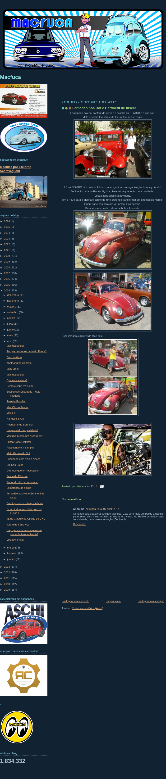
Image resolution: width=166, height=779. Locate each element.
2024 (7, 232)
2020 (7, 255)
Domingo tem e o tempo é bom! (25, 503)
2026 (7, 221)
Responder (79, 524)
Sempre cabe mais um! (20, 386)
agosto (11, 318)
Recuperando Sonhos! (20, 424)
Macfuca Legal (15, 540)
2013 (7, 566)
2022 (7, 244)
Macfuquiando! (15, 345)
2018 (7, 267)
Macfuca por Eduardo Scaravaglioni (15, 169)
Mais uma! (13, 368)
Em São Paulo (15, 464)
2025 (7, 227)
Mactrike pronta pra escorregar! (25, 436)
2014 (7, 290)
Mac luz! (11, 413)
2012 (7, 572)
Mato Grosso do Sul (18, 453)
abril (10, 341)
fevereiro (12, 553)
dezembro (13, 295)
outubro (12, 306)
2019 (7, 261)
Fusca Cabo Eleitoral (19, 441)
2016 (7, 278)
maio (10, 335)
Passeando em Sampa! (20, 447)
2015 (7, 284)
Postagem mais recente (75, 601)
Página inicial (113, 601)
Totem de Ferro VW (18, 524)
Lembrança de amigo (19, 487)
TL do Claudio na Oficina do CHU (26, 518)
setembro (13, 312)
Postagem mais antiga (151, 601)
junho (10, 329)
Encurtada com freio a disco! (23, 458)
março (11, 547)
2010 (7, 584)
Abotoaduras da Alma (19, 363)
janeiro (11, 559)
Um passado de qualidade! (22, 430)
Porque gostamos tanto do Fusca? (27, 351)
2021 (7, 250)
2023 (7, 238)
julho (10, 323)
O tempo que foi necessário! (23, 470)
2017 (7, 273)
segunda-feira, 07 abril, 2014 (102, 508)
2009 (7, 589)
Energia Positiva (16, 401)
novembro (13, 300)
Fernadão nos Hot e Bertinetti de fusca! (104, 108)
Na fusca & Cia (15, 418)
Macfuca (10, 77)
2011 (7, 578)
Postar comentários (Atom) (87, 608)
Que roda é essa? (17, 380)
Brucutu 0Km (14, 357)
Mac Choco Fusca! (17, 407)
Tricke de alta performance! (22, 482)
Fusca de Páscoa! (17, 476)
